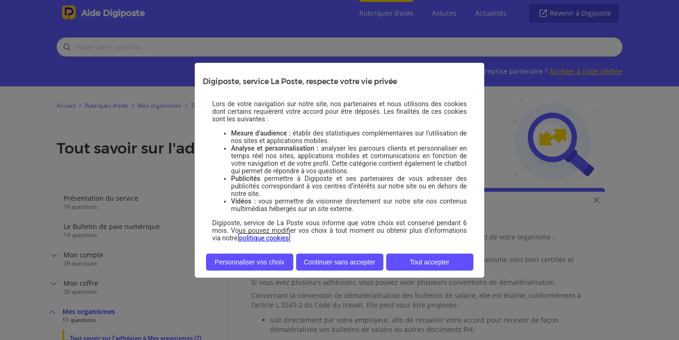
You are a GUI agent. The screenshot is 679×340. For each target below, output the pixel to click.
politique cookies (264, 238)
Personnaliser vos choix (249, 262)
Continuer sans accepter (339, 262)
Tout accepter (429, 262)
